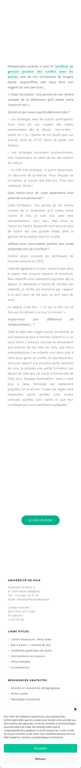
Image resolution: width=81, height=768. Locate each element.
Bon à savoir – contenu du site (31, 645)
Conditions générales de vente (31, 650)
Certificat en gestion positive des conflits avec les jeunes (40, 71)
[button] (75, 709)
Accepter (40, 748)
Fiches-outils (19, 693)
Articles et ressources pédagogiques (35, 688)
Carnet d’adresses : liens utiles (31, 639)
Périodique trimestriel (25, 699)
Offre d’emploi (20, 661)
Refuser (40, 759)
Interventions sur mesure (28, 656)
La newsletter (20, 667)
